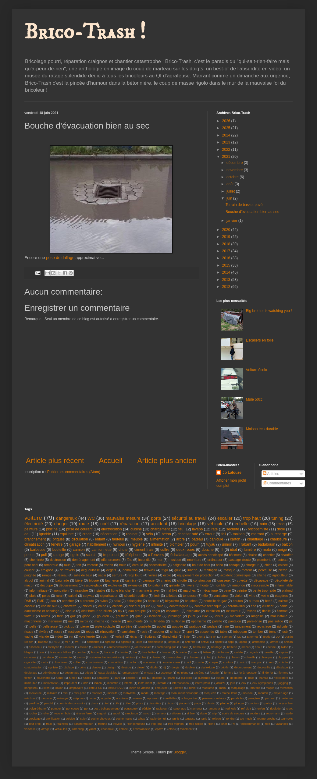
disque (70, 611)
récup (90, 631)
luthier (192, 687)
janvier (232, 220)
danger (61, 523)
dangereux (66, 518)
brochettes (149, 652)
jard (232, 683)
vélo (149, 534)
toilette (216, 718)
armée (274, 641)
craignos (47, 570)
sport (190, 631)
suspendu (207, 631)
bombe (81, 652)
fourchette (43, 677)
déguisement (68, 585)
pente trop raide (264, 590)
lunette (192, 570)
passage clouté (239, 559)
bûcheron (222, 652)
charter (156, 657)
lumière (250, 549)
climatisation (34, 544)
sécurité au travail (189, 518)
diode (153, 667)
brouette (181, 652)
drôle (281, 529)
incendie (144, 559)
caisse (283, 601)
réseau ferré (84, 713)
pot (86, 708)
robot (289, 708)
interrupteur (202, 683)
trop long (156, 723)
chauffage (255, 539)
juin (229, 198)
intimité (157, 544)
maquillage (238, 687)
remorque (51, 565)
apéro (243, 641)
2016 (226, 258)
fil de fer (267, 672)
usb (284, 631)
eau (27, 534)
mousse (247, 693)
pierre (84, 626)
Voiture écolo (256, 370)
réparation (130, 523)
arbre (180, 539)
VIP (67, 641)
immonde (238, 585)
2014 (226, 272)
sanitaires (129, 631)
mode (144, 693)
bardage (216, 647)
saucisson (131, 713)
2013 (226, 280)
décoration (108, 534)
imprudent (70, 683)
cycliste (53, 667)
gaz (72, 616)
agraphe (110, 641)
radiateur (162, 708)
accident (159, 523)
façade (214, 672)
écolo (167, 575)
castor (81, 657)
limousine (161, 687)
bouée (124, 652)
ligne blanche (121, 590)
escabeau (173, 611)
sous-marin (273, 713)
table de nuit (158, 718)
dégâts (111, 570)
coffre (164, 549)
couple (213, 662)
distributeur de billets (96, 611)
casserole (65, 657)
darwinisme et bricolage (41, 611)
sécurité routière (136, 595)
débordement (243, 667)
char (143, 657)
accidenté (93, 641)
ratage (58, 555)
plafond (287, 590)
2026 (226, 121)
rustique (74, 631)
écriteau (150, 636)
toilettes (171, 595)
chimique (266, 657)
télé (205, 595)
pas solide (275, 621)
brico (219, 565)
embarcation (131, 672)
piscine (52, 529)
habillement (96, 544)
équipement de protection (195, 575)
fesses (251, 611)
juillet (231, 191)
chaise (252, 555)
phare (94, 703)
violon (239, 595)
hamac (263, 677)
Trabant (245, 544)
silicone (176, 713)
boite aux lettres (60, 652)
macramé (208, 687)
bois (41, 652)
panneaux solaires (214, 698)
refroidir (246, 708)
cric (253, 606)
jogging (283, 683)
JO (278, 636)
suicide (70, 718)
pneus (29, 555)
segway (88, 595)
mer (71, 621)
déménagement (83, 559)
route (84, 523)
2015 (226, 265)
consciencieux (171, 662)
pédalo (146, 708)
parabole (237, 698)
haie (251, 677)
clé (148, 606)
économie (107, 729)
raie (226, 626)
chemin (235, 657)
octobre (233, 177)
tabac (141, 718)
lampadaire (76, 687)
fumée (73, 677)
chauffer (287, 555)
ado (53, 601)
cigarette (30, 662)
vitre (252, 595)
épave (159, 729)
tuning (277, 518)
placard (183, 703)
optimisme (198, 621)
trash (280, 524)
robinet (131, 534)
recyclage (264, 626)
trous (122, 565)
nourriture (194, 559)
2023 (226, 142)
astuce (84, 647)
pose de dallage (60, 257)
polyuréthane (37, 708)
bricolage (187, 523)
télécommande (250, 723)
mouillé (115, 621)
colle (159, 606)
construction (202, 580)
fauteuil (118, 539)
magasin (257, 616)
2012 (226, 287)
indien (98, 683)
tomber (258, 631)
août (230, 184)
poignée (30, 575)
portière (126, 626)
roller (45, 713)
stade (289, 713)
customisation (33, 667)
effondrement (110, 559)
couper (29, 570)
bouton (238, 601)
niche (92, 698)
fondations (155, 585)
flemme (283, 672)
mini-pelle (80, 693)
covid (242, 662)
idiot (233, 549)
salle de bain (82, 575)
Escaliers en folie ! (261, 340)
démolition (130, 570)
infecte (128, 683)
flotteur (29, 616)
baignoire (179, 565)
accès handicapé (210, 555)
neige (282, 549)
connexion (149, 662)
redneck (231, 708)
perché (48, 703)
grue (177, 570)
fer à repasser (248, 672)
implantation (51, 683)
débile (225, 667)
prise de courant (79, 529)
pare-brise (254, 621)
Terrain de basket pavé (244, 205)
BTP (213, 636)
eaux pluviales (107, 672)
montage (159, 693)
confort (133, 662)
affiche (261, 575)
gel (144, 677)
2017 (226, 251)
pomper (56, 708)
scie (144, 631)
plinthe (224, 703)
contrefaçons (178, 606)
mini (65, 693)
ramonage (179, 708)
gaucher (131, 677)
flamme (282, 611)
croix (271, 662)
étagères (281, 595)
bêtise (207, 652)
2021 (226, 156)
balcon (287, 544)
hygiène (138, 544)
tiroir (157, 595)
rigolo (74, 555)
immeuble (30, 683)
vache (28, 636)
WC (91, 518)
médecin (46, 698)
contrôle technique (208, 606)
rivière (43, 631)
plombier (176, 544)
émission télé (141, 729)
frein (60, 616)
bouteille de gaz (215, 601)
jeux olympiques (262, 683)
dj (164, 667)
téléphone (133, 555)
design (111, 667)
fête (129, 559)
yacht (92, 729)
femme (228, 672)
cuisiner (267, 606)
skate (203, 713)
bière (79, 580)
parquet (270, 698)
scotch (91, 555)
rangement (243, 626)
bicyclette (172, 601)
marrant (257, 534)
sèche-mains (124, 718)
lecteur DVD (115, 687)
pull (44, 555)
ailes (139, 641)
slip (214, 713)
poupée (177, 626)
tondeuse (189, 595)
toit (79, 565)
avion (104, 601)
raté (215, 529)
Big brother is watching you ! (269, 311)
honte (205, 585)
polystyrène (285, 703)
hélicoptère (281, 677)
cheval (87, 606)
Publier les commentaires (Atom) (73, 472)
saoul (116, 713)
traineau (62, 723)
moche (99, 621)
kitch (47, 687)
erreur (210, 534)
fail (223, 534)
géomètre (236, 677)
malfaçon (210, 570)
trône (211, 723)
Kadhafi (43, 641)
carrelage (48, 657)
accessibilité (158, 565)
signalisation (109, 595)
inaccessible (260, 585)
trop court (111, 555)
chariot (166, 580)
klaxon (59, 687)
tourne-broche (266, 718)
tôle (267, 723)
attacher (68, 601)
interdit (162, 683)
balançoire (134, 601)
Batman (227, 636)
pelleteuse (50, 626)
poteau (282, 559)
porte (156, 518)
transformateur (82, 723)
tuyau (210, 544)
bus (195, 652)
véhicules (61, 729)
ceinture (130, 657)
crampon (256, 662)
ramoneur (214, 708)
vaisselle (30, 729)
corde (200, 662)
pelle (33, 626)
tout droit (35, 723)
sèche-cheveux (101, 718)
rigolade (275, 708)
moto (267, 549)
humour (119, 544)
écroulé (137, 565)
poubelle (144, 626)
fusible (87, 677)
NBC (56, 641)
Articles (271, 474)
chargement (160, 529)
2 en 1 (201, 636)
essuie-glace (93, 585)
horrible (220, 585)
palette (217, 621)
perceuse (265, 570)
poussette (130, 708)
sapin (102, 575)
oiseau (138, 698)
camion (79, 549)
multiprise (178, 621)
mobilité (112, 693)
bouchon (191, 601)
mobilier (97, 693)
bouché (109, 652)
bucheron (112, 580)
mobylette (129, 693)
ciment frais (143, 549)
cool (188, 662)
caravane (30, 657)
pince (139, 703)
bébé (268, 601)
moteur (247, 570)
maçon (270, 687)
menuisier (55, 621)
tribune (102, 723)
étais (172, 729)
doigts (176, 667)
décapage (261, 580)
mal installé (278, 616)
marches (189, 590)
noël (104, 523)
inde (85, 683)
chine (102, 606)
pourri (195, 544)
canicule (216, 539)
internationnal (181, 683)
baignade (62, 580)
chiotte (182, 580)
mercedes (286, 687)
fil (222, 549)
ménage (62, 698)
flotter (28, 677)
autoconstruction (119, 647)
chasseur (194, 657)
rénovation (108, 631)
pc (291, 621)
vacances (282, 723)
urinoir (227, 544)
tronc (272, 631)
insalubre (81, 590)
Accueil (110, 460)
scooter (158, 631)
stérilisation (53, 718)
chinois (117, 606)
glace (86, 616)
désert (89, 672)
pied (106, 703)
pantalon (234, 621)
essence (166, 672)
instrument (145, 683)
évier (187, 636)
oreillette (170, 698)
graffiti (171, 677)
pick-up (69, 626)
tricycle (117, 723)
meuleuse (35, 693)
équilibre (66, 534)
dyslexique (208, 667)
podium (254, 703)
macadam (237, 616)
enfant (100, 539)
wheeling (78, 729)
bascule (153, 601)
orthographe (189, 698)
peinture (30, 529)
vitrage (45, 729)
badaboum (266, 544)
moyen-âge (280, 693)
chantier (269, 555)
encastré (149, 672)
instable (99, 590)
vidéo (59, 636)
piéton (282, 570)
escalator (193, 611)
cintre (44, 662)
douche (208, 549)
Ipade (266, 636)
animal (44, 580)
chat (208, 657)
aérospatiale (143, 647)
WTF (78, 641)
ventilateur (221, 595)
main (222, 687)
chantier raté (188, 534)
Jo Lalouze (232, 472)
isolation (155, 616)
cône (83, 667)
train (49, 723)
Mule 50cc (254, 399)
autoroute (87, 601)
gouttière (122, 616)
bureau (254, 601)
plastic (211, 703)
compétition (115, 662)
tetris (204, 718)
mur (159, 559)
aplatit (219, 641)
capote (283, 652)
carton (235, 539)
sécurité (232, 529)
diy (120, 611)
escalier (225, 518)
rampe (47, 575)
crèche (284, 662)
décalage (282, 667)
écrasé (123, 729)
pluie (32, 595)
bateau (197, 539)
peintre (242, 590)
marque (256, 687)
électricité (33, 523)
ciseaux (134, 606)
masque (229, 570)
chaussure (278, 539)
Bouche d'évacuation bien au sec (252, 212)
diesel (140, 667)
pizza (170, 703)
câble (284, 606)
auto (263, 524)
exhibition (213, 611)
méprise (78, 698)
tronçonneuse (136, 723)
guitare (220, 677)
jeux (243, 683)
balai (117, 601)
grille (138, 616)
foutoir (45, 616)
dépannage (72, 672)
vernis (152, 575)
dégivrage (30, 672)
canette (268, 652)
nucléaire (122, 698)
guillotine (187, 677)
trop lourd (135, 575)
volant (120, 636)
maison (239, 534)
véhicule (215, 523)
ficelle (266, 611)
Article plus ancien (167, 460)
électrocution (111, 529)
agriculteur (279, 575)
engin (156, 611)
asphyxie (53, 647)
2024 (226, 135)
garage (74, 544)
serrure (117, 575)
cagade (253, 652)
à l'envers (156, 555)
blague (28, 652)
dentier (96, 667)
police (268, 703)
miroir (84, 621)
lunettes (178, 687)
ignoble (45, 534)
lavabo (197, 529)
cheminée (37, 559)
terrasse (190, 718)
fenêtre (56, 544)
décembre (235, 163)
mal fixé (171, 590)
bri (135, 652)
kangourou (31, 687)
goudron (103, 616)
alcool (28, 580)
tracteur (92, 565)
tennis (176, 718)
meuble (137, 539)
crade (87, 534)
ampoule (174, 641)
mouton (263, 693)
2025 (226, 128)
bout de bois (201, 565)
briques (59, 539)
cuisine (136, 529)
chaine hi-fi (49, 606)
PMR (41, 601)
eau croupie (137, 611)
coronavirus (236, 606)
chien (268, 565)
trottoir (108, 565)
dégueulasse (90, 570)
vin (71, 636)
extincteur (233, 611)
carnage (149, 580)
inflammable (284, 585)
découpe (46, 585)
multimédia (157, 621)
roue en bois (62, 713)
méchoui (29, 698)
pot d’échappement (106, 708)
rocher (33, 713)
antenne (190, 641)
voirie (265, 595)
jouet (191, 616)
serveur (161, 713)
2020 (226, 230)
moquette (210, 693)
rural (59, 595)
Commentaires (277, 483)
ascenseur (35, 647)
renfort (260, 708)
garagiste (103, 677)
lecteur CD (95, 687)
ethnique (182, 672)
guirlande (204, 677)
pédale (212, 626)
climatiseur (61, 662)
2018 (226, 244)
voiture (33, 518)
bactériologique (166, 647)
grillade (174, 585)
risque (28, 631)
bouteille (59, 549)
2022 (226, 149)
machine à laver (148, 590)
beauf (258, 647)
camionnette (102, 549)
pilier (128, 703)
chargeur (252, 565)
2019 (226, 237)
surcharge (279, 534)
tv (234, 723)
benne (272, 647)
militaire (52, 693)
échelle (242, 523)
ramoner (196, 708)
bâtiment (235, 555)
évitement (186, 729)
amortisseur (155, 641)
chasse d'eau (174, 657)
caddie (238, 652)
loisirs (219, 616)
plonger (239, 703)
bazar (246, 647)
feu (180, 529)
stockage (35, 718)
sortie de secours (233, 713)
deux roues (185, 549)
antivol (205, 641)
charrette (70, 606)
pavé (227, 590)
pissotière (155, 703)
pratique (195, 626)
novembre (235, 170)
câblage (69, 667)
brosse (166, 652)
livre (205, 616)
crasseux (223, 580)
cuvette (242, 580)
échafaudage (180, 555)
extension (135, 585)
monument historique (184, 693)
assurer (69, 647)
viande (44, 636)
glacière (156, 677)
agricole (126, 641)
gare (117, 677)
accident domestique (235, 575)
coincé (283, 565)
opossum (153, 698)
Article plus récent (55, 460)
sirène (190, 713)
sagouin (102, 713)
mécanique (210, 590)
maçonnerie (32, 621)
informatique (38, 590)
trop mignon (175, 723)
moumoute (135, 621)
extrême (199, 672)
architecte (258, 641)
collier (77, 662)
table (223, 631)
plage (197, 703)
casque (29, 606)
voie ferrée (87, 636)
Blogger (179, 752)
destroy (126, 667)
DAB (27, 601)
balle (185, 647)
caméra (130, 580)
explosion (115, 585)
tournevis (287, 718)
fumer (59, 677)
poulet (161, 626)
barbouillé (199, 647)
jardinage (174, 616)
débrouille (264, 667)
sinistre (175, 631)
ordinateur (215, 559)
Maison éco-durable (262, 429)
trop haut (252, 518)
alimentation (159, 539)
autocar (98, 647)
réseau (62, 575)
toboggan (240, 631)
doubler (190, 667)
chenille (250, 657)
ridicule (282, 626)
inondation (61, 590)
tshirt (224, 723)
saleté (72, 595)
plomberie (264, 559)
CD (239, 636)
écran (134, 636)
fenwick (149, 570)
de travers (67, 570)
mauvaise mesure (122, 518)
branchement (35, 539)
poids (46, 595)
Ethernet (252, 636)
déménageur (51, 672)
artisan (288, 641)
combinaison (94, 662)
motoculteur (229, 693)
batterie (232, 647)
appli (231, 641)
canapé (234, 565)
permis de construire (72, 703)
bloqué (94, 580)
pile (117, 703)
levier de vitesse (139, 687)
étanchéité (169, 636)
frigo (165, 570)
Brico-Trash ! (85, 32)
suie (83, 718)
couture (228, 662)
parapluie (254, 698)
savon (147, 713)
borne (95, 652)
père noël (31, 565)
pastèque (287, 698)
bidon (284, 647)
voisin (105, 636)
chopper (283, 657)
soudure (255, 713)
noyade (106, 698)
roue (67, 565)
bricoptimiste (258, 529)
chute (123, 549)
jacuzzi (220, 683)
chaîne (220, 657)
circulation (80, 539)
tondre (230, 718)
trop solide (196, 723)
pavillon (34, 703)
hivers (190, 585)
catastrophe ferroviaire (104, 657)
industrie (112, 683)
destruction (58, 559)
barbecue (37, 549)
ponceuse (72, 708)
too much (246, 718)
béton (166, 534)
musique (175, 559)
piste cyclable (105, 626)
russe (58, 631)
